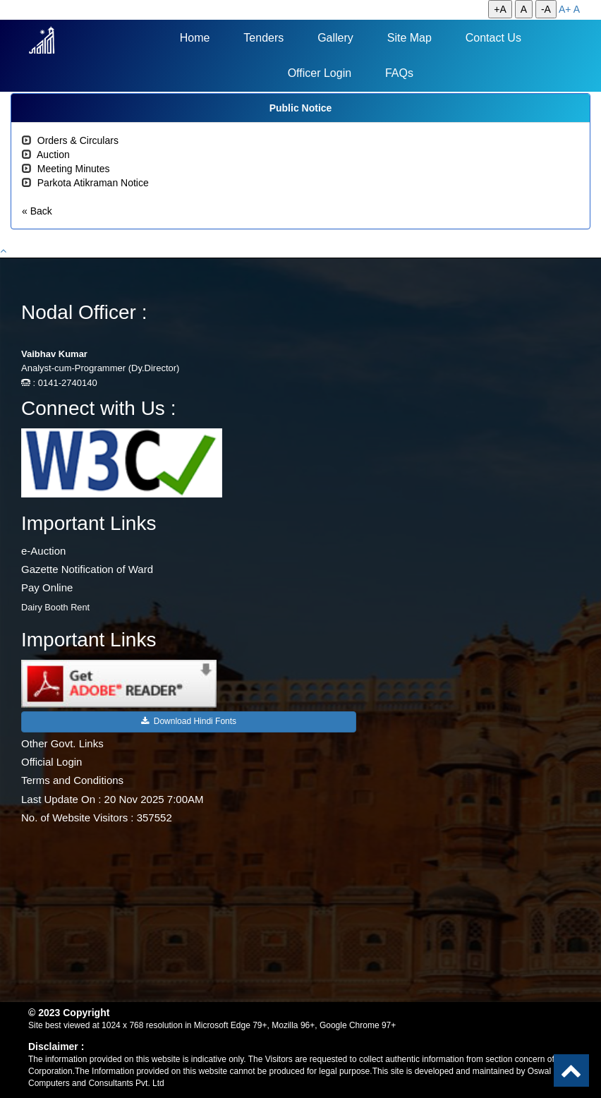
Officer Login (319, 73)
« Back (37, 211)
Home (195, 38)
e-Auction (43, 551)
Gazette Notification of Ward (87, 569)
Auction (53, 154)
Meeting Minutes (73, 168)
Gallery (335, 38)
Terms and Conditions (72, 780)
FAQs (399, 73)
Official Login (51, 762)
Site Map (409, 38)
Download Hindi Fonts (188, 721)
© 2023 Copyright (68, 1012)
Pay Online (47, 587)
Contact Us (493, 38)
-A (546, 9)
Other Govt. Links (62, 743)
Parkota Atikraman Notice (93, 182)
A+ (565, 9)
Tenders (263, 38)
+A (500, 9)
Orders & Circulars (78, 140)
